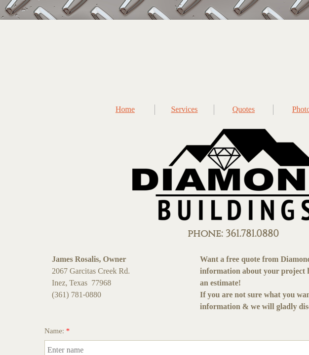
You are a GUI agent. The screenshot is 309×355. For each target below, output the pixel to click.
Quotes (243, 109)
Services (184, 109)
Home (125, 109)
